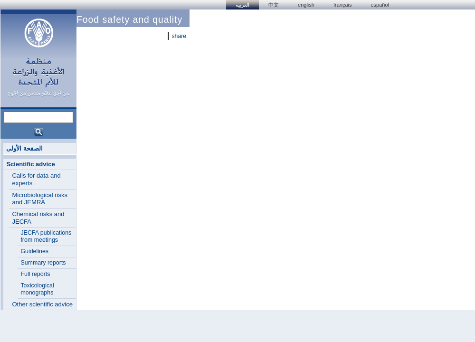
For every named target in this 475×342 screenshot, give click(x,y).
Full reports (35, 274)
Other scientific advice (42, 304)
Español (379, 5)
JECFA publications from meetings (45, 236)
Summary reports (43, 262)
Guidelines (34, 251)
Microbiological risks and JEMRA (39, 198)
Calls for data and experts (36, 179)
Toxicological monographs (37, 289)
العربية (242, 5)
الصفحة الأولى (24, 148)
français (342, 5)
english (306, 5)
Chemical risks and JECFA (38, 217)
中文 (273, 5)
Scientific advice (30, 164)
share (178, 36)
